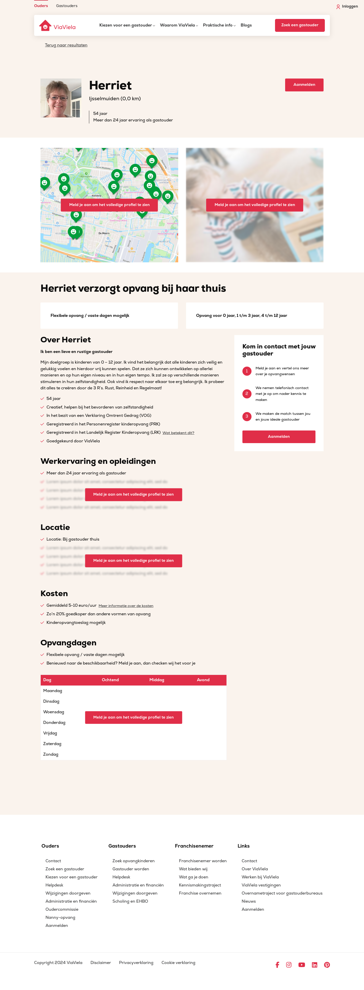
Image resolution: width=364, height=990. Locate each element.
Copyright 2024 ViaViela (58, 963)
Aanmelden (304, 84)
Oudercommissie (62, 909)
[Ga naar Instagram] (288, 965)
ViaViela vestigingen (261, 885)
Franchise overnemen (200, 893)
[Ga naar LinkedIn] (314, 965)
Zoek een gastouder (299, 25)
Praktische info (218, 25)
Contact (53, 861)
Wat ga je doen (193, 877)
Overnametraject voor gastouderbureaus (282, 893)
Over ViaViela (255, 869)
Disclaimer (100, 963)
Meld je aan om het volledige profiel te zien (109, 204)
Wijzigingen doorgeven (68, 893)
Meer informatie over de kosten (126, 606)
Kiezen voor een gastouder (125, 25)
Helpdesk (54, 885)
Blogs (246, 25)
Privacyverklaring (136, 963)
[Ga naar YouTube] (301, 965)
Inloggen (347, 6)
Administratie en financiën (71, 901)
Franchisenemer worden (203, 861)
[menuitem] (41, 4)
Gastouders (67, 6)
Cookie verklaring (178, 963)
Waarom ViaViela (177, 25)
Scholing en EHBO (130, 901)
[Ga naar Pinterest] (327, 965)
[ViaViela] (57, 25)
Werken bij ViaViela (260, 877)
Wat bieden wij (193, 869)
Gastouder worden (130, 869)
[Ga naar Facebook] (277, 965)
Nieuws (249, 901)
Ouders (41, 6)
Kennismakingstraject (200, 885)
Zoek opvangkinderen (133, 861)
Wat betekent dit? (178, 433)
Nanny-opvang (60, 917)
